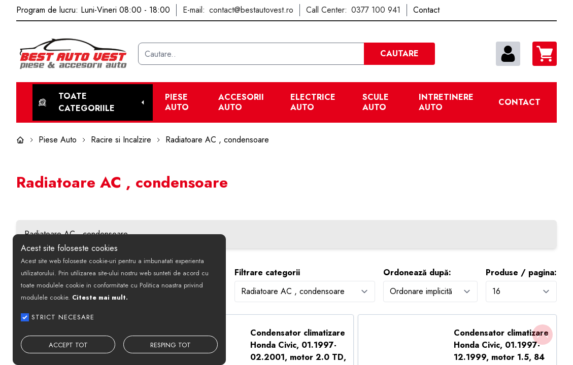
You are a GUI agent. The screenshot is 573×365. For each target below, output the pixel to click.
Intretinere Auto (446, 102)
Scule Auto (375, 102)
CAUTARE (399, 53)
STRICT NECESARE (62, 317)
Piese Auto (177, 102)
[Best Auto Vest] (73, 54)
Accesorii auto (241, 102)
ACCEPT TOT (68, 345)
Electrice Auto (312, 102)
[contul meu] (508, 54)
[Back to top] (542, 334)
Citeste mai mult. (100, 297)
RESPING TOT (170, 345)
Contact (519, 102)
